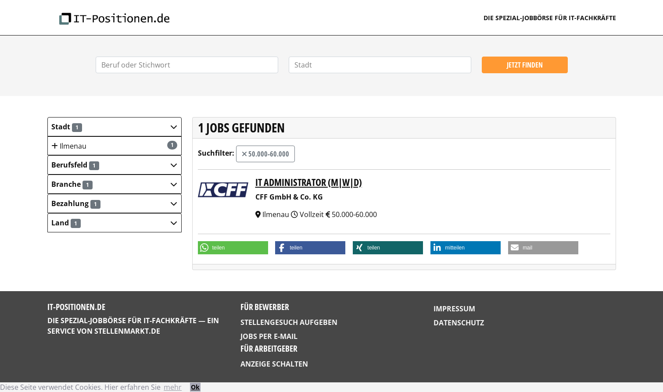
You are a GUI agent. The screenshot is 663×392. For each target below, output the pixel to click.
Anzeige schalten (274, 364)
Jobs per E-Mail (268, 336)
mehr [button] (173, 387)
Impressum (454, 309)
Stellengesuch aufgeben (288, 322)
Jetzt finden (525, 65)
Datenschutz (459, 323)
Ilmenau (114, 146)
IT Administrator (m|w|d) (308, 182)
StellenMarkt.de (127, 331)
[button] (114, 126)
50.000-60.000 (265, 154)
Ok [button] (195, 387)
